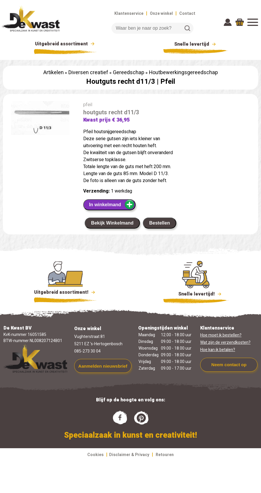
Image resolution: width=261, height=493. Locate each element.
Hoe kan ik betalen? (217, 350)
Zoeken (187, 28)
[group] (40, 119)
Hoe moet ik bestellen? (221, 335)
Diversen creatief (88, 72)
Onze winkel (161, 13)
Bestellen (159, 222)
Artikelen (53, 72)
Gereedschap (128, 72)
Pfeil (167, 81)
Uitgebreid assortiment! (65, 292)
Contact (187, 13)
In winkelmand (112, 204)
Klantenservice (128, 13)
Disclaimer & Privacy (129, 455)
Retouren (165, 455)
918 (239, 24)
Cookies (95, 455)
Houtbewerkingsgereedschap (183, 72)
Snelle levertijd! (196, 293)
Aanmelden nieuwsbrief (102, 366)
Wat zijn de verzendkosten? (225, 342)
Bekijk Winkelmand (112, 222)
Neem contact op (228, 364)
